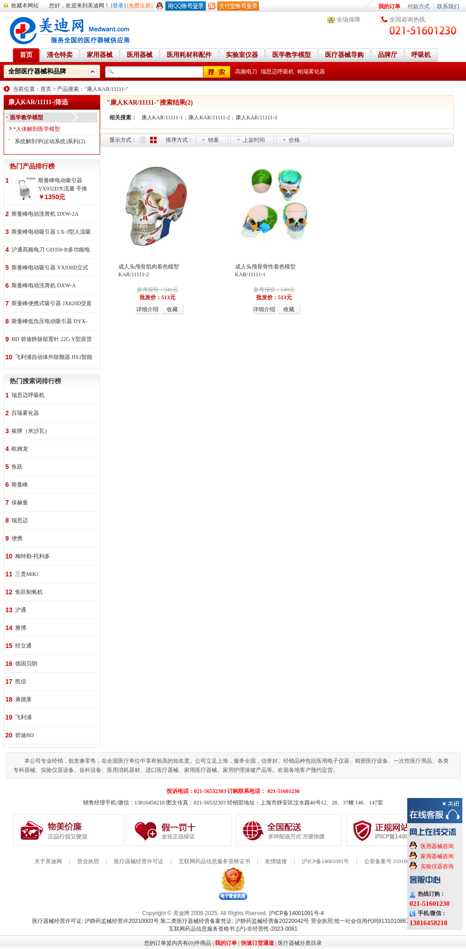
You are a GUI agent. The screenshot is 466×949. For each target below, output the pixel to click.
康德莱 (23, 699)
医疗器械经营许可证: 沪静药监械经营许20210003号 (95, 921)
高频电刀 (246, 71)
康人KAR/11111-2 (209, 117)
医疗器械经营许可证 (138, 861)
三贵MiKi (26, 574)
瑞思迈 (19, 520)
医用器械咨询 (437, 846)
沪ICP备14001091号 (325, 861)
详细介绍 (147, 309)
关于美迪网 (48, 861)
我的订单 (389, 6)
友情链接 (276, 861)
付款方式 (419, 6)
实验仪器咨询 (437, 866)
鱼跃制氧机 (29, 592)
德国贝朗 (26, 663)
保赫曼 (19, 502)
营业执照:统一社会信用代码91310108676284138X (372, 921)
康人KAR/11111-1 (162, 117)
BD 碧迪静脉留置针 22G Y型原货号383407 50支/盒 (51, 340)
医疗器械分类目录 (300, 943)
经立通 (23, 645)
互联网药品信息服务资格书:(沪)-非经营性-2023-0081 (233, 929)
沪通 (20, 610)
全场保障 (348, 19)
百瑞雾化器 (25, 413)
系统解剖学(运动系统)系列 (47, 141)
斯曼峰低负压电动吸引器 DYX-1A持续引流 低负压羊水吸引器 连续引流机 (49, 322)
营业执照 (88, 861)
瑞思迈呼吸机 (277, 71)
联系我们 (448, 6)
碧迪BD (24, 735)
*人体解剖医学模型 (36, 129)
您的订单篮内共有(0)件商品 (177, 943)
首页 (45, 89)
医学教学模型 (26, 117)
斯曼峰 (19, 484)
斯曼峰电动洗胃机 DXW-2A (45, 214)
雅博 (20, 628)
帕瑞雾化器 (311, 71)
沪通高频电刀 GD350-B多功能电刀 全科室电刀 (50, 250)
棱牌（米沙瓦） (30, 431)
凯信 (20, 681)
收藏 (172, 309)
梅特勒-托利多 (32, 556)
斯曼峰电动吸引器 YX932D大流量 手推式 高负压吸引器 (62, 185)
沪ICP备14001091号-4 (296, 913)
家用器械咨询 (437, 856)
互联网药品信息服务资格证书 (214, 861)
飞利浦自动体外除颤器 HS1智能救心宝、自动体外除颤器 (53, 358)
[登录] (118, 5)
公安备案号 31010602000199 (398, 861)
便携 (16, 538)
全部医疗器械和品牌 (37, 71)
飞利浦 (23, 717)
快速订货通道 (257, 943)
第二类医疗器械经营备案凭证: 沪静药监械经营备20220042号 (234, 921)
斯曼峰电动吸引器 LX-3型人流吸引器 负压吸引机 (51, 232)
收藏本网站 (25, 5)
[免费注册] (140, 5)
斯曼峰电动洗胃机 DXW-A (43, 285)
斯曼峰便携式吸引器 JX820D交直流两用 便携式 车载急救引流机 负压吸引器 (51, 304)
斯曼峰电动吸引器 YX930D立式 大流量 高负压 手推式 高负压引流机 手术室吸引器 (49, 268)
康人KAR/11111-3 (256, 117)
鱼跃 (16, 466)
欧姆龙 (19, 449)
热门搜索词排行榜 (35, 381)
